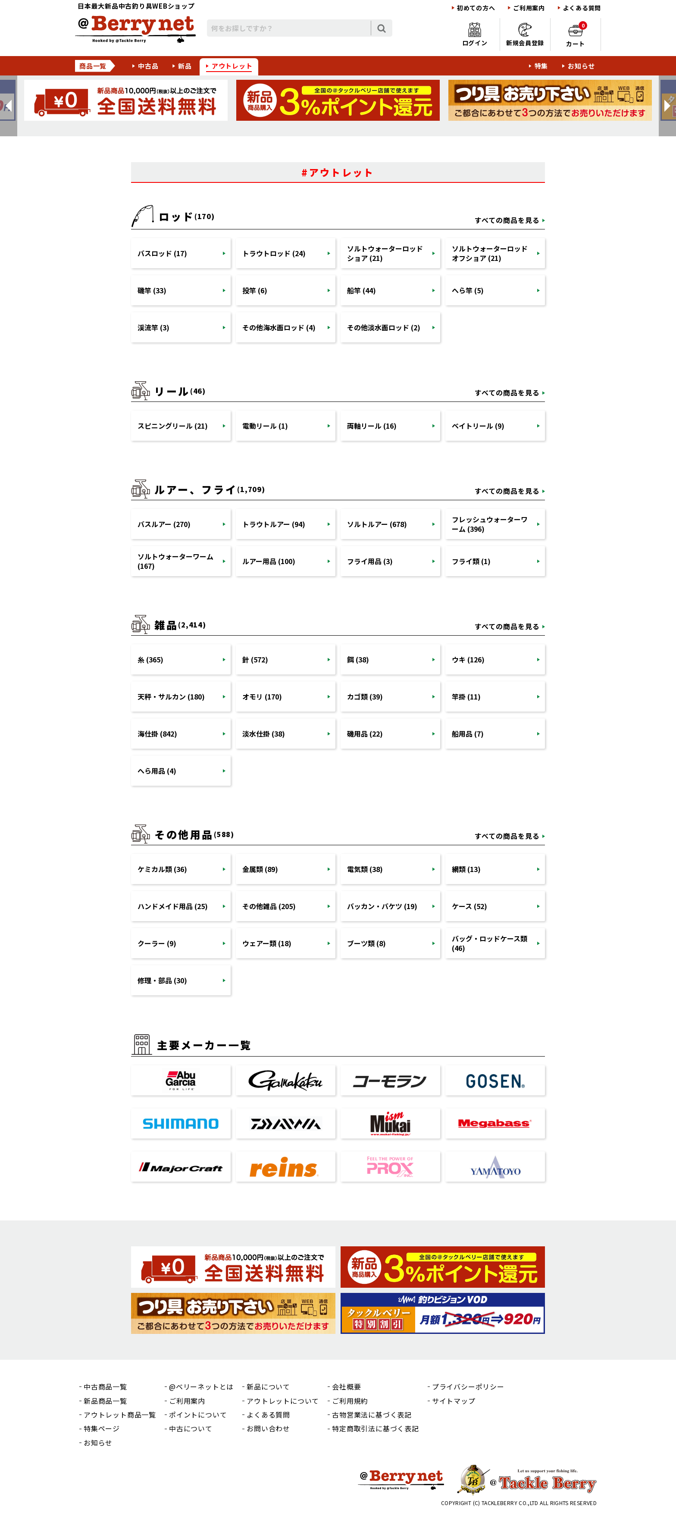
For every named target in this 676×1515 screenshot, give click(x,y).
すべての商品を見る (507, 220)
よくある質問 (582, 8)
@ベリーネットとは (201, 1386)
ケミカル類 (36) (162, 869)
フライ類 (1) (471, 561)
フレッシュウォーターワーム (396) (490, 524)
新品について (268, 1386)
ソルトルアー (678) (377, 524)
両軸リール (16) (372, 425)
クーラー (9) (157, 943)
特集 (541, 65)
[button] (8, 105)
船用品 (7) (468, 733)
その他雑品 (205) (269, 906)
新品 (185, 65)
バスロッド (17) (162, 253)
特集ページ (102, 1428)
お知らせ (581, 65)
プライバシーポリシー (468, 1386)
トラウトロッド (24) (274, 253)
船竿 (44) (361, 290)
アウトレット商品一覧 (120, 1414)
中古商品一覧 (105, 1386)
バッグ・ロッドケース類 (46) (489, 943)
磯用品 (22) (365, 733)
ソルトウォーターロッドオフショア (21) (490, 253)
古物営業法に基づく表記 (372, 1414)
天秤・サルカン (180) (171, 696)
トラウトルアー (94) (273, 524)
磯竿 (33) (152, 290)
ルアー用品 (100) (268, 561)
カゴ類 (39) (365, 696)
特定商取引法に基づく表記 (375, 1428)
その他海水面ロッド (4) (279, 327)
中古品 (148, 65)
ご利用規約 (350, 1400)
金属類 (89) (260, 869)
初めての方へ (476, 8)
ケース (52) (469, 906)
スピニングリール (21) (173, 425)
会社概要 (346, 1386)
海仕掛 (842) (157, 733)
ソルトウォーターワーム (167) (175, 561)
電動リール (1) (265, 425)
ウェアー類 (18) (266, 943)
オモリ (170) (262, 696)
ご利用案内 (529, 8)
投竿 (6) (254, 290)
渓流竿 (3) (153, 327)
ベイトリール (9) (478, 425)
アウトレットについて (283, 1400)
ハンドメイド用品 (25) (173, 906)
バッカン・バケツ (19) (382, 906)
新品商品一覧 (105, 1400)
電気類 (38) (365, 869)
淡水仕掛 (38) (263, 733)
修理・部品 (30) (162, 980)
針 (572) (255, 659)
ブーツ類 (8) (366, 943)
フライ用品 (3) (370, 561)
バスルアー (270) (164, 524)
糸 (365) (150, 659)
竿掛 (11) (466, 696)
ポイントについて (198, 1414)
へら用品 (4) (157, 770)
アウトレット (232, 65)
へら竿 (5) (468, 290)
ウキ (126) (468, 659)
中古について (191, 1428)
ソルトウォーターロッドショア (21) (385, 253)
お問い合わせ (268, 1428)
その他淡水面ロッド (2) (383, 327)
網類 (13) (466, 869)
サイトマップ (454, 1400)
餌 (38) (358, 659)
